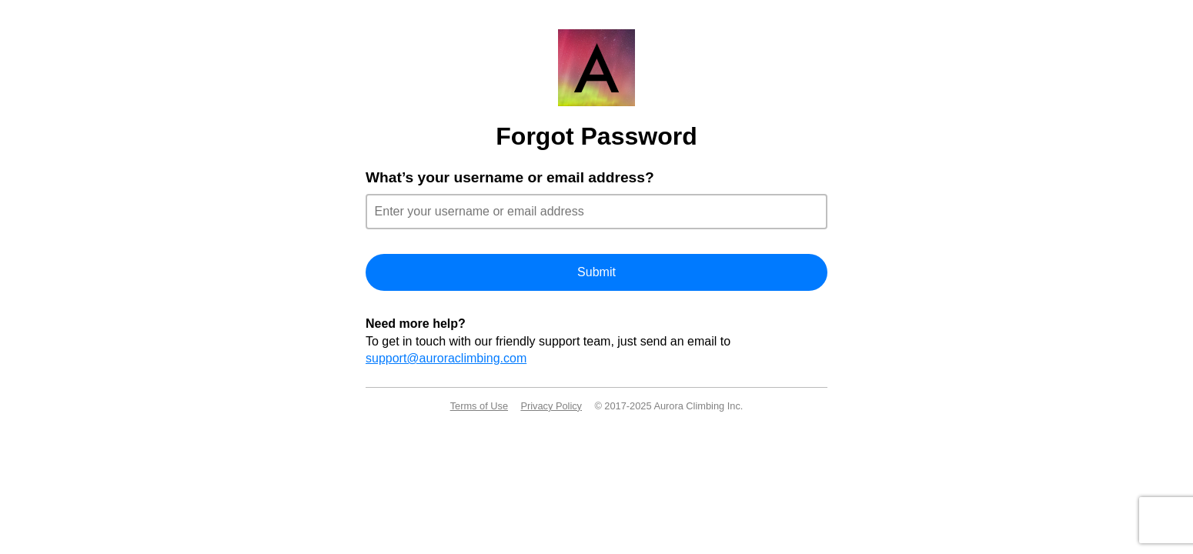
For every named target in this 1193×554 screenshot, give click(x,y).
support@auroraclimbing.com (446, 358)
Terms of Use (479, 406)
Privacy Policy (551, 406)
